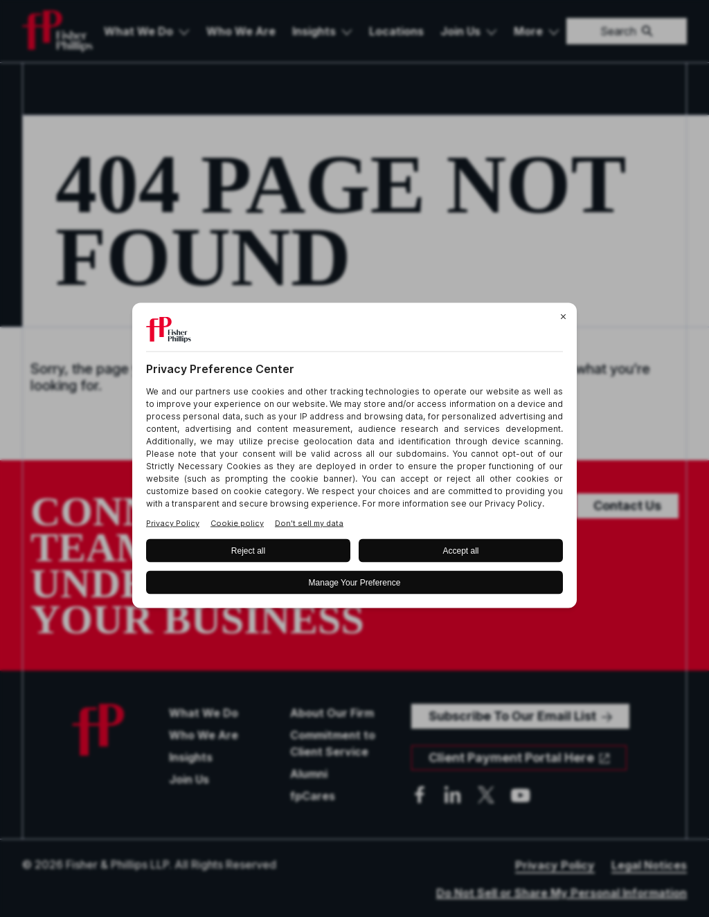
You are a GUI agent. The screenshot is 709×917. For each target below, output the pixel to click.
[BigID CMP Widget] (354, 458)
